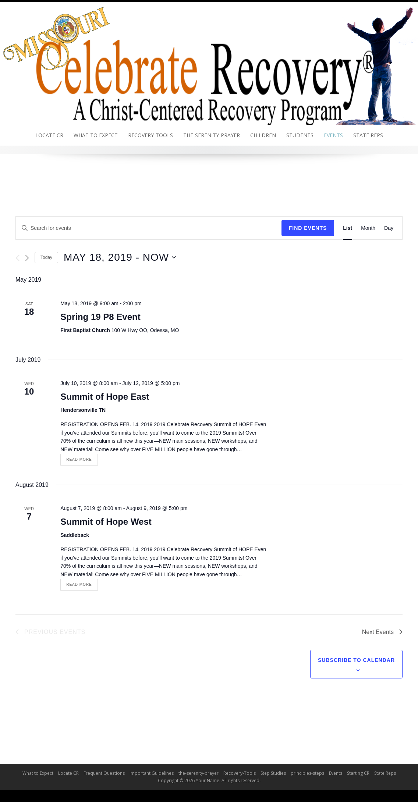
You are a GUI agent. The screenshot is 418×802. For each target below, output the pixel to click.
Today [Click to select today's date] (46, 257)
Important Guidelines (152, 773)
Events (333, 135)
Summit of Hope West (106, 522)
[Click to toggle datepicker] (120, 257)
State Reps (368, 135)
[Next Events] (27, 257)
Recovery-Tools (150, 135)
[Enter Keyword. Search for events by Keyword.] (148, 228)
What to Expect (96, 135)
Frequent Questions (104, 773)
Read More (79, 459)
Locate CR (49, 135)
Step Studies (273, 773)
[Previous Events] (17, 257)
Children (263, 135)
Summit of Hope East (104, 397)
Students (300, 135)
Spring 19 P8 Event (100, 317)
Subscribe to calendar (356, 660)
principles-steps (307, 773)
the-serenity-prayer (211, 135)
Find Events (308, 228)
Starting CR (358, 773)
